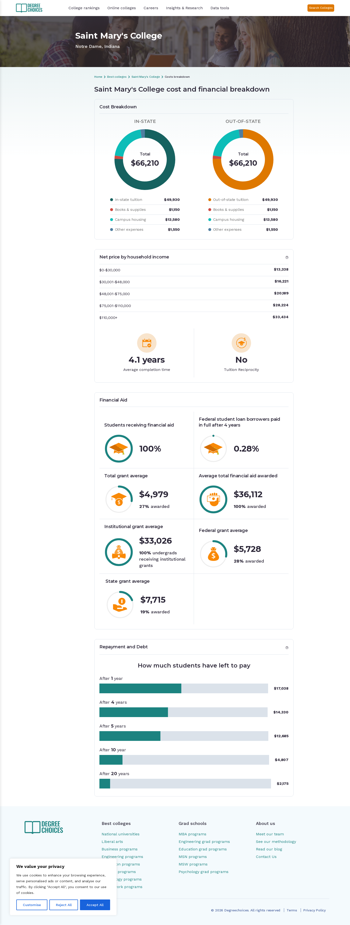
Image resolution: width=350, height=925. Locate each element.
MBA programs (192, 834)
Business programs (120, 849)
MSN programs (193, 856)
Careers (151, 8)
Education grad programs (203, 849)
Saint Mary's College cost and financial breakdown (55, 103)
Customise (32, 905)
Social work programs (122, 886)
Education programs (121, 864)
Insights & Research (184, 8)
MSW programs (193, 864)
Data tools (219, 8)
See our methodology (276, 841)
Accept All (95, 905)
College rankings (84, 8)
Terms (292, 910)
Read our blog (269, 849)
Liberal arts (112, 841)
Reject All (64, 905)
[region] (63, 886)
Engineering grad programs (204, 841)
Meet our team (270, 834)
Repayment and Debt (48, 135)
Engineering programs (122, 856)
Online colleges (121, 8)
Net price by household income (50, 116)
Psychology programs (122, 879)
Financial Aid (41, 126)
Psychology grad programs (203, 871)
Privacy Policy (314, 910)
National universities (121, 834)
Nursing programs (119, 871)
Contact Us (266, 856)
